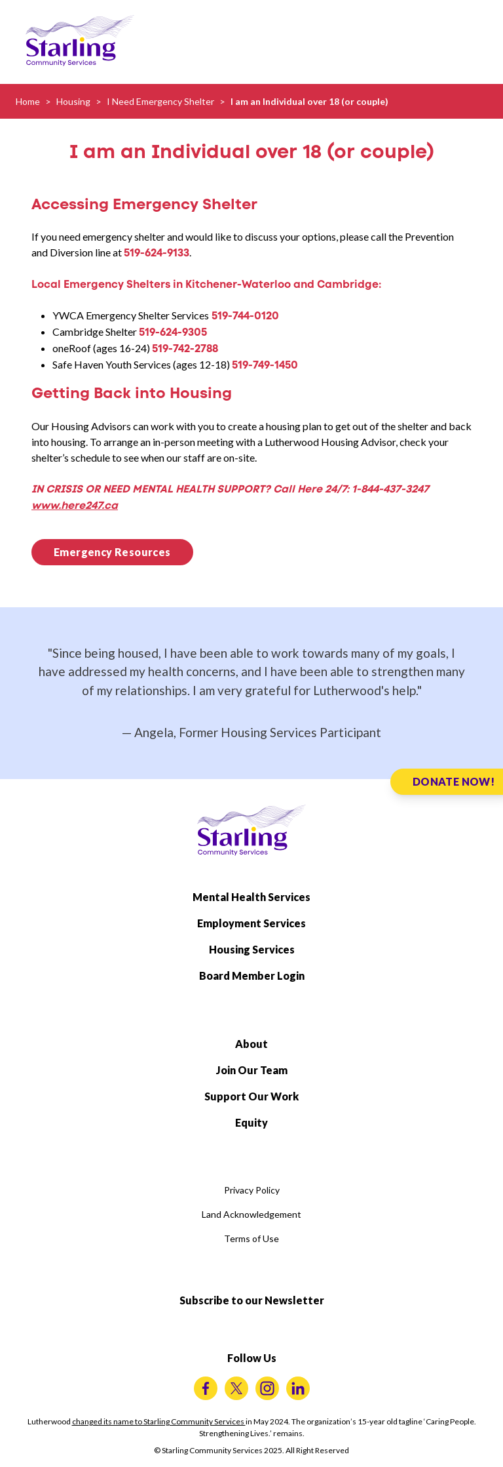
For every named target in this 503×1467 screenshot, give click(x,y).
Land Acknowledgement (251, 1214)
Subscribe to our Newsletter (251, 1300)
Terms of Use (251, 1238)
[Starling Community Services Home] (80, 40)
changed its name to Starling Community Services (159, 1421)
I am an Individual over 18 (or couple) (309, 101)
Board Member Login (252, 975)
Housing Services (252, 949)
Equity (251, 1122)
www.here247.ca (74, 505)
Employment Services (251, 923)
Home (28, 101)
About (251, 1043)
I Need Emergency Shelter (160, 101)
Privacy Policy (252, 1190)
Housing (73, 101)
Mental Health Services (251, 897)
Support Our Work (251, 1096)
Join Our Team (252, 1070)
